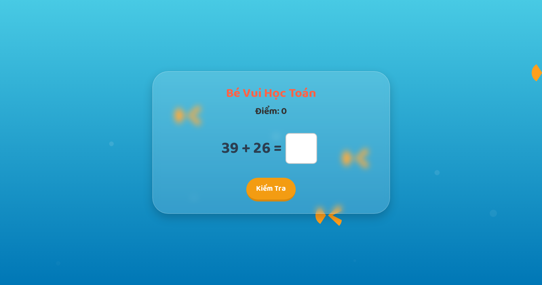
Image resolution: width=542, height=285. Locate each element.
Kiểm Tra (271, 188)
